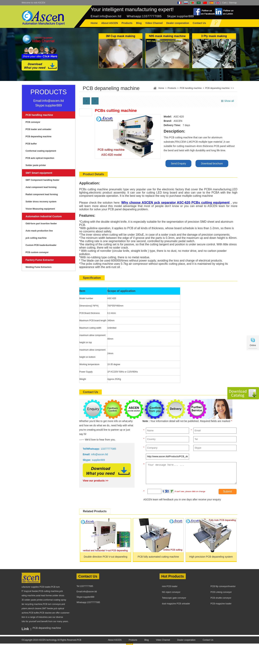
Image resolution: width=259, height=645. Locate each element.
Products (172, 88)
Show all (229, 100)
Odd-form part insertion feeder (41, 223)
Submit (227, 491)
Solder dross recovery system (41, 201)
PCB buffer (31, 143)
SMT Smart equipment (39, 172)
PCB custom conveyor (37, 252)
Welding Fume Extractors (38, 267)
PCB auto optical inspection (40, 158)
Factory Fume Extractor (40, 259)
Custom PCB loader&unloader (41, 245)
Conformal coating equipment (41, 151)
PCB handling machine (39, 114)
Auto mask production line (39, 231)
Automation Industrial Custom (44, 216)
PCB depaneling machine (38, 136)
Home (94, 23)
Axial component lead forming (41, 187)
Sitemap (233, 2)
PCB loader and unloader (38, 129)
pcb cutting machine (36, 238)
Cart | (225, 2)
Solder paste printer (36, 165)
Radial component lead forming (42, 194)
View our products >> (95, 480)
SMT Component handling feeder (42, 180)
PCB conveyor (33, 122)
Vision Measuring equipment (40, 209)
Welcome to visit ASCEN (33, 2)
